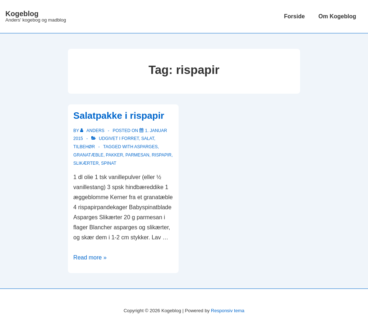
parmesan (137, 155)
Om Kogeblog (337, 16)
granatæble (88, 155)
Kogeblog (21, 14)
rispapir (161, 155)
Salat (147, 138)
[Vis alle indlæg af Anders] (93, 130)
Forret (130, 138)
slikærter (85, 163)
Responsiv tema (227, 310)
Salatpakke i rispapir (118, 115)
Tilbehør (84, 146)
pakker (114, 155)
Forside (294, 16)
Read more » (90, 257)
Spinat (108, 163)
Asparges (146, 146)
